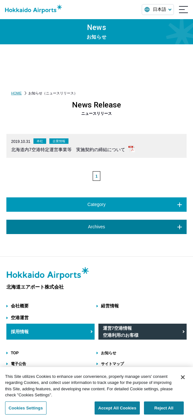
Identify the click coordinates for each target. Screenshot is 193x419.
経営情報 (110, 305)
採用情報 (20, 331)
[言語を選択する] (158, 9)
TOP (14, 353)
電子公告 (18, 364)
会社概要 (20, 305)
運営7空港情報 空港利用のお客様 (121, 332)
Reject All (163, 411)
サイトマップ (112, 364)
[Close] (183, 381)
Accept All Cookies (117, 411)
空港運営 (20, 317)
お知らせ (108, 353)
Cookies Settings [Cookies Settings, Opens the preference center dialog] (26, 411)
